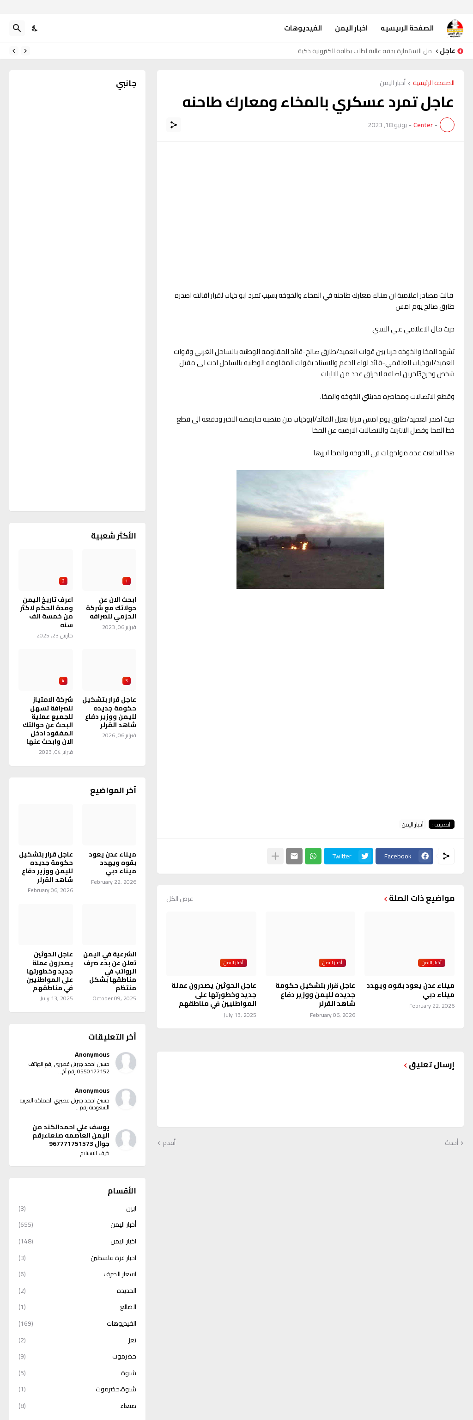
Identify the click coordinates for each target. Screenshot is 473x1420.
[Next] (13, 50)
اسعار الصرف (77, 1274)
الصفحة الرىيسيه (407, 28)
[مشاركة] (173, 124)
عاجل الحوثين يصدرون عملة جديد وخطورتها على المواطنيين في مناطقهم (213, 994)
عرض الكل (179, 898)
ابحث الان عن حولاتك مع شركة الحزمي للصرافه (111, 608)
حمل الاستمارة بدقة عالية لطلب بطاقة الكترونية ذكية (362, 51)
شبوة (77, 1373)
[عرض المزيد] (275, 856)
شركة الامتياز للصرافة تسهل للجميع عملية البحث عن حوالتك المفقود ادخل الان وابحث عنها (48, 720)
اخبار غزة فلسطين (77, 1258)
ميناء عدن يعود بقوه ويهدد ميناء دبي (410, 990)
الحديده (77, 1291)
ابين (77, 1209)
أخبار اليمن (393, 83)
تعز (77, 1340)
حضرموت (77, 1356)
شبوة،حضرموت (77, 1389)
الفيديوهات (303, 28)
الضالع (77, 1307)
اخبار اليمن (351, 28)
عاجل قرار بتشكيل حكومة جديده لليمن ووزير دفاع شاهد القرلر (315, 994)
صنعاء (77, 1406)
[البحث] (17, 28)
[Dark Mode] (35, 28)
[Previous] (25, 50)
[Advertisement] (310, 216)
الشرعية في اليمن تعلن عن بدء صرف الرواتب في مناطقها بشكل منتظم (109, 971)
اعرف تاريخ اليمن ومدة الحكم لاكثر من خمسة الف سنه (46, 612)
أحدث (451, 1143)
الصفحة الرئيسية (434, 83)
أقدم (169, 1143)
